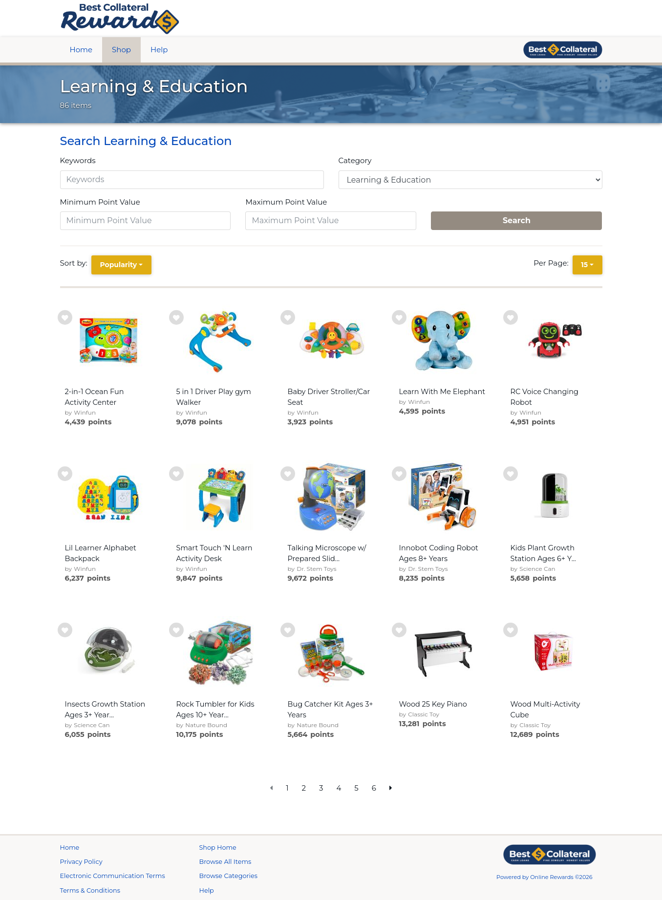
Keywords (78, 160)
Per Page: (553, 263)
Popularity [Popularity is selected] (118, 264)
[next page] (391, 788)
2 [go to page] (304, 788)
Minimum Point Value (100, 202)
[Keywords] (192, 179)
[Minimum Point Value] (145, 220)
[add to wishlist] (65, 317)
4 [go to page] (338, 788)
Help (159, 49)
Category (355, 160)
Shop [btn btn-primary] (121, 49)
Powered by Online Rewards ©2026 (544, 877)
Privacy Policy (81, 861)
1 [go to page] (287, 788)
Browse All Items (225, 861)
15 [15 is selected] (584, 264)
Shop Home (217, 847)
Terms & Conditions (90, 890)
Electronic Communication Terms (112, 875)
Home (81, 49)
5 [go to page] (356, 788)
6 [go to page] (374, 788)
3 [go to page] (321, 788)
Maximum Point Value (286, 202)
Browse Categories (228, 875)
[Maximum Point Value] (330, 220)
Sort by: (75, 263)
